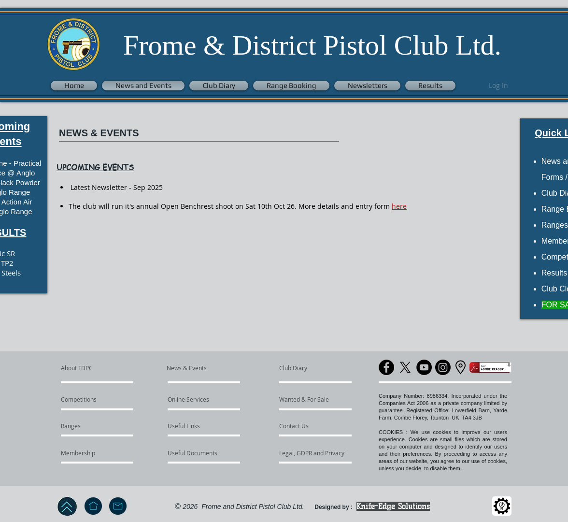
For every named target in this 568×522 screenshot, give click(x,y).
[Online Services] (188, 399)
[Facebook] (386, 367)
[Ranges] (87, 426)
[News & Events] (190, 368)
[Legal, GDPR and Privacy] (312, 453)
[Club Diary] (314, 368)
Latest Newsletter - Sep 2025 (116, 187)
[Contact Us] (314, 426)
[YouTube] (424, 367)
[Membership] (87, 453)
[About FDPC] (98, 368)
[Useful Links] (195, 426)
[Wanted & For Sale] (305, 399)
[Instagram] (443, 367)
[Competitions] (88, 399)
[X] (405, 367)
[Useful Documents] (194, 453)
